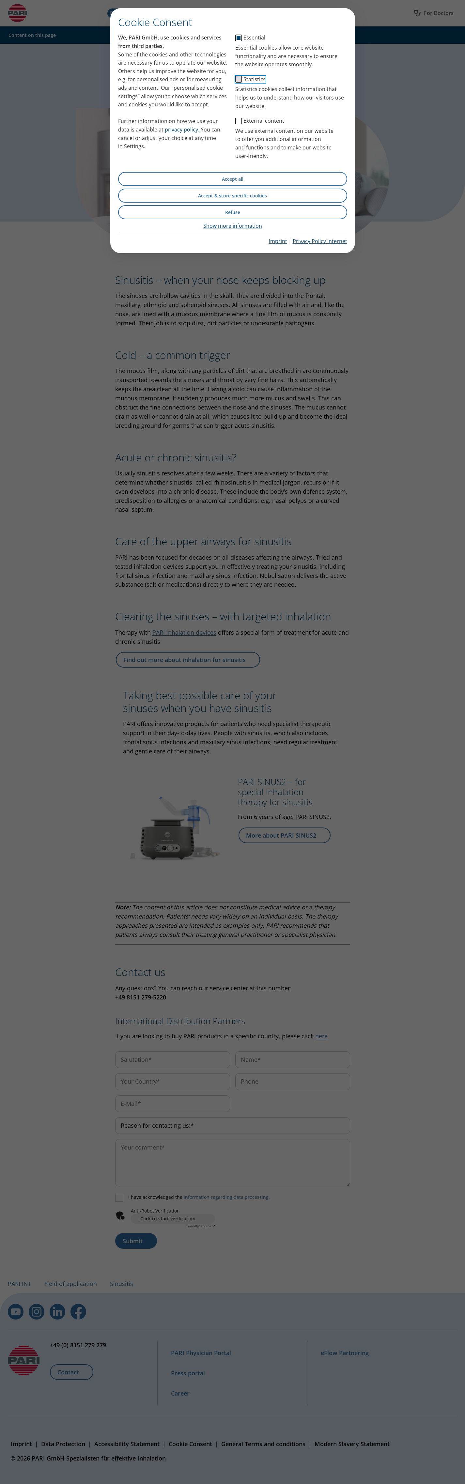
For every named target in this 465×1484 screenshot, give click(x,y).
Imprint (278, 241)
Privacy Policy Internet (320, 241)
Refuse (232, 212)
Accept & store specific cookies (232, 196)
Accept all (232, 179)
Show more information (232, 225)
